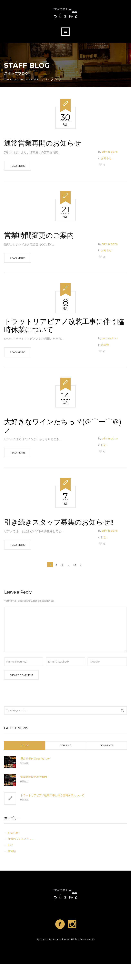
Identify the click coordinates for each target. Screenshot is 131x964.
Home (24, 79)
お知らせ (106, 158)
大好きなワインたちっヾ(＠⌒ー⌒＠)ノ (62, 425)
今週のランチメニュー (21, 838)
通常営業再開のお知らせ (42, 143)
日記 (103, 445)
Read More (18, 165)
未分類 (105, 344)
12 (74, 564)
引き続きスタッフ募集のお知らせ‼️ (59, 522)
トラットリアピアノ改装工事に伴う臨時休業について (64, 325)
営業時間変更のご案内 (39, 235)
